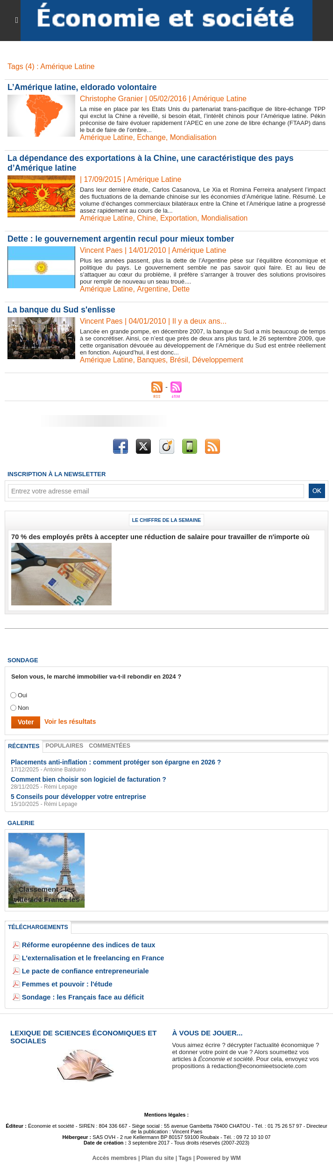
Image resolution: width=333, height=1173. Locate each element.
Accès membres (115, 1155)
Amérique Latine (107, 137)
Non (23, 707)
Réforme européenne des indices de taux (81, 942)
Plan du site (157, 1155)
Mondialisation (196, 137)
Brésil (181, 360)
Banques (153, 360)
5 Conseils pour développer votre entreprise (74, 794)
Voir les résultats (67, 721)
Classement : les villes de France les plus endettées (46, 897)
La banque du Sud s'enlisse (62, 309)
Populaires (62, 745)
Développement (221, 360)
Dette (183, 289)
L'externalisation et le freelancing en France (85, 955)
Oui (22, 694)
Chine (148, 218)
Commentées (106, 745)
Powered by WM (217, 1155)
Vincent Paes (102, 250)
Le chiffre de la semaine (167, 520)
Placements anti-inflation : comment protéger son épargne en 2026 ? (109, 760)
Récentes (23, 745)
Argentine (154, 289)
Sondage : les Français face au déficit (76, 994)
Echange (153, 137)
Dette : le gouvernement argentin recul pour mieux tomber (123, 238)
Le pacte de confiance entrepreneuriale (78, 968)
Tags (184, 1155)
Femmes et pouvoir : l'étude (62, 981)
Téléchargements (37, 925)
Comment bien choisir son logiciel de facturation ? (84, 777)
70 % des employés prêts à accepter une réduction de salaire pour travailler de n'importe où (143, 536)
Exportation (181, 218)
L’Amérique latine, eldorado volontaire (83, 87)
